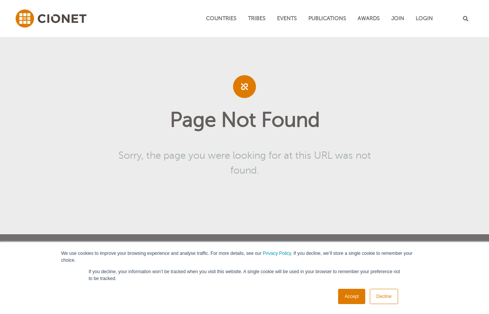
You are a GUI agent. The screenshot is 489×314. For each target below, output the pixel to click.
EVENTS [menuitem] (287, 18)
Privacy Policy (277, 253)
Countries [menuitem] (221, 18)
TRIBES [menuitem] (257, 18)
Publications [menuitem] (327, 18)
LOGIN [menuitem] (424, 18)
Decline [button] (384, 296)
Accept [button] (352, 296)
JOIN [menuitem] (397, 18)
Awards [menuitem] (369, 18)
